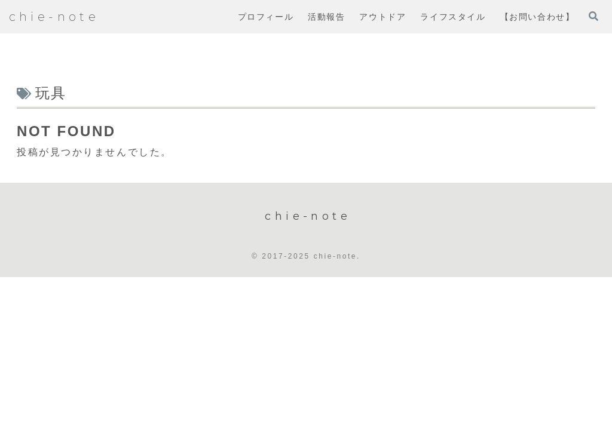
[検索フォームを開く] (593, 16)
